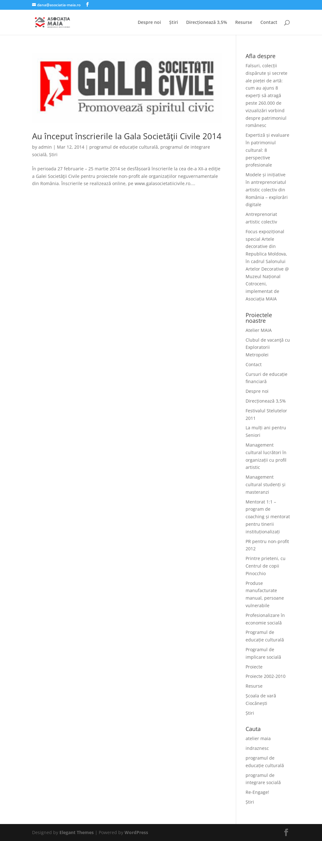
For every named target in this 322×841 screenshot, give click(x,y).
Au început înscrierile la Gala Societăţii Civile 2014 (126, 136)
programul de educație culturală (123, 147)
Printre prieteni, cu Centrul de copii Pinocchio (266, 565)
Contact (268, 22)
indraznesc (257, 748)
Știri (173, 22)
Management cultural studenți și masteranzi (266, 484)
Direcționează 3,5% (206, 22)
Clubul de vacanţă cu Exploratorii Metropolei (268, 347)
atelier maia (258, 738)
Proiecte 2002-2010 (266, 676)
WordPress (136, 832)
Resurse (243, 22)
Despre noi (149, 22)
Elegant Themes (76, 832)
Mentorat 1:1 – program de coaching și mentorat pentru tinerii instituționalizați (268, 517)
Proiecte (254, 667)
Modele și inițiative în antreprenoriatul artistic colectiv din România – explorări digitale (267, 189)
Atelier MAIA (259, 330)
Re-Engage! (257, 792)
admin (45, 147)
